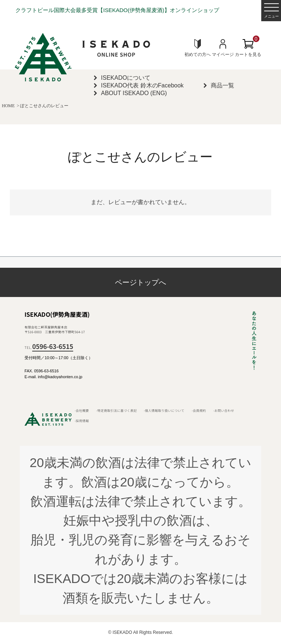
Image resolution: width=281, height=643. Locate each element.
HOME (8, 105)
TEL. (49, 347)
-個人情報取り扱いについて (164, 410)
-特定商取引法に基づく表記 (116, 410)
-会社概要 (82, 410)
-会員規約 (199, 410)
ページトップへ (140, 282)
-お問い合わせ (223, 410)
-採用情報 (82, 420)
